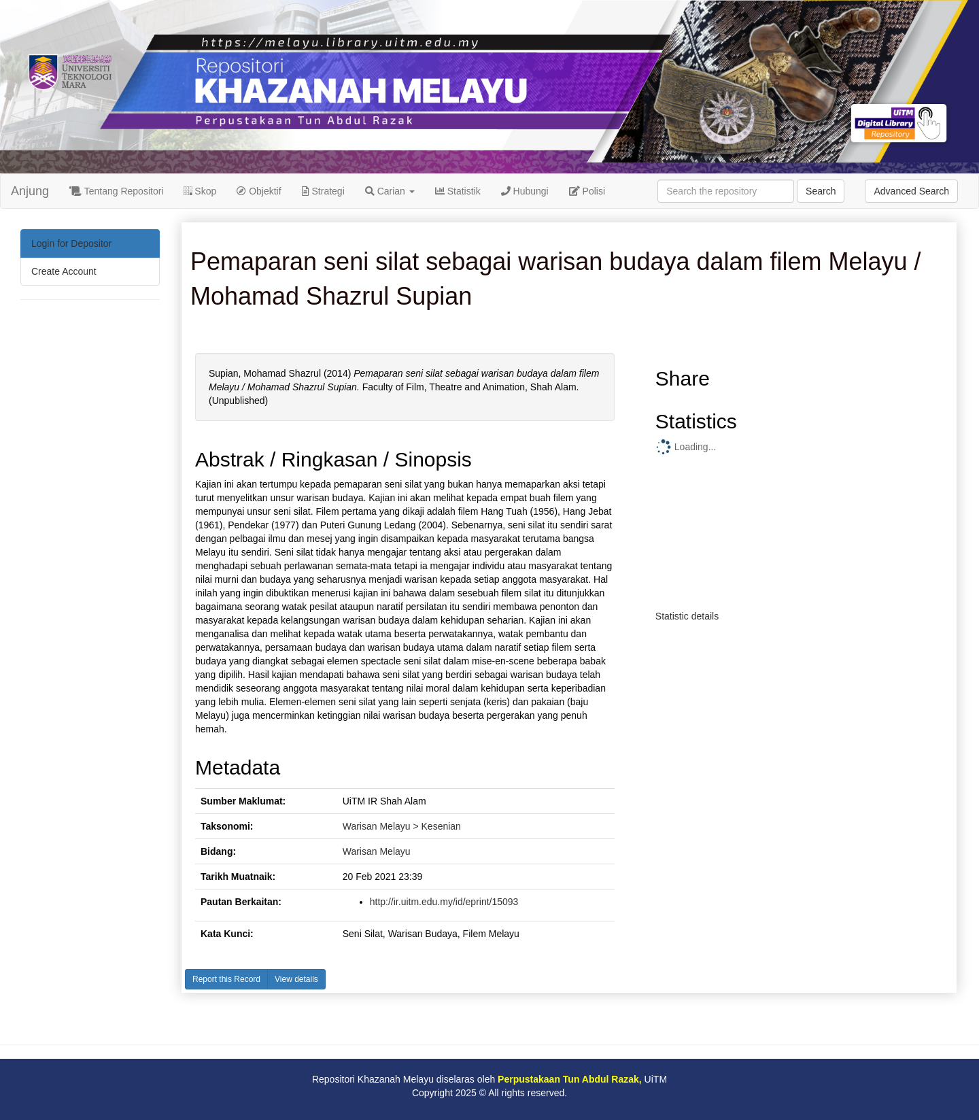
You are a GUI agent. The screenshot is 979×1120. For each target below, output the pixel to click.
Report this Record (226, 979)
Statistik (458, 191)
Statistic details (687, 616)
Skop (200, 191)
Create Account (64, 271)
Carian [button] (390, 191)
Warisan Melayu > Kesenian (402, 826)
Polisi (587, 191)
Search (821, 191)
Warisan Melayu (377, 851)
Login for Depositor (71, 243)
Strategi (323, 191)
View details (296, 979)
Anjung (30, 191)
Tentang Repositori (116, 191)
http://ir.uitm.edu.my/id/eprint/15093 (444, 901)
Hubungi (525, 191)
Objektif (259, 191)
